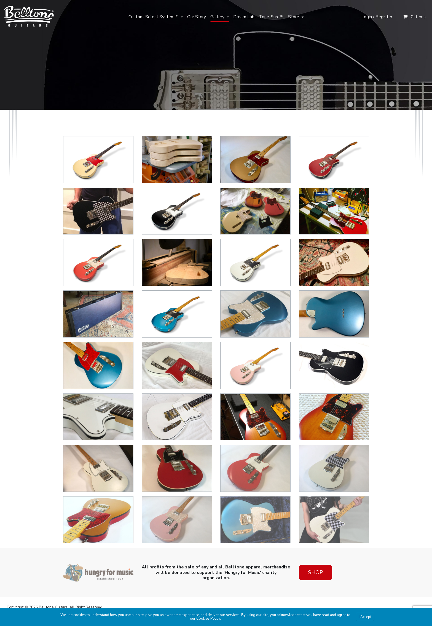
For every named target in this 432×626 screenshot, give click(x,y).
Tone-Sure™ (271, 17)
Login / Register (376, 17)
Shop (315, 572)
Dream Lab (243, 17)
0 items (414, 17)
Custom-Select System (153, 17)
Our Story (196, 17)
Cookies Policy (208, 618)
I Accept (365, 616)
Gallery (217, 17)
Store (293, 17)
